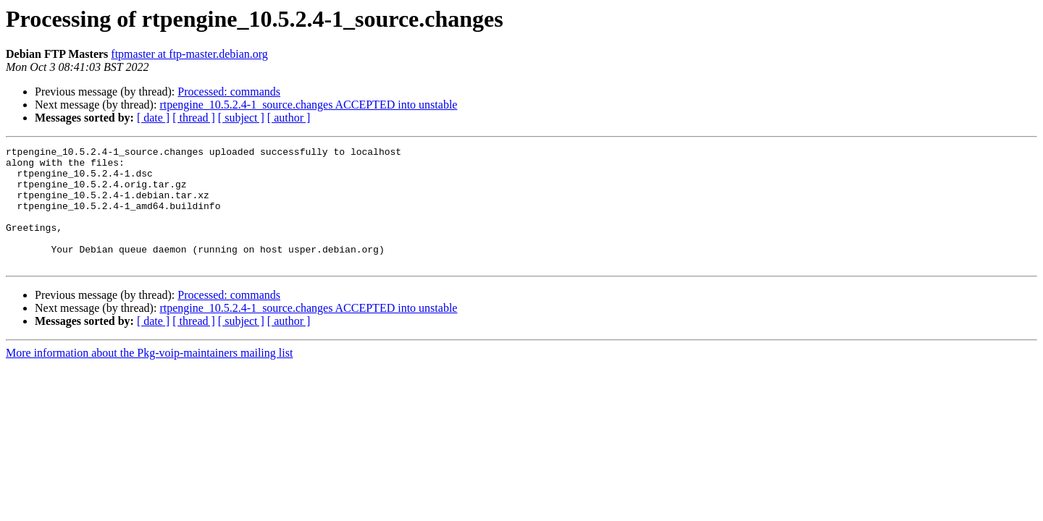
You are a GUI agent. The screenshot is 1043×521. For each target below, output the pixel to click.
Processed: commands (228, 91)
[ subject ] (241, 117)
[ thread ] (193, 117)
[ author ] (289, 117)
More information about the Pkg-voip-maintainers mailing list (149, 376)
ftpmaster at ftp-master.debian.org (189, 54)
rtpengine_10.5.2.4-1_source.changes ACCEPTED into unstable (308, 104)
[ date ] (153, 117)
